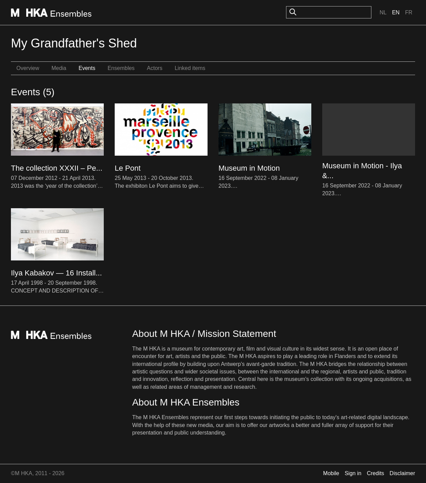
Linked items (190, 68)
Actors (154, 68)
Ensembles (121, 68)
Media (59, 68)
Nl (383, 12)
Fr (408, 12)
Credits (375, 473)
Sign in (353, 473)
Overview (27, 68)
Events (87, 68)
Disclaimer (402, 473)
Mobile (331, 473)
